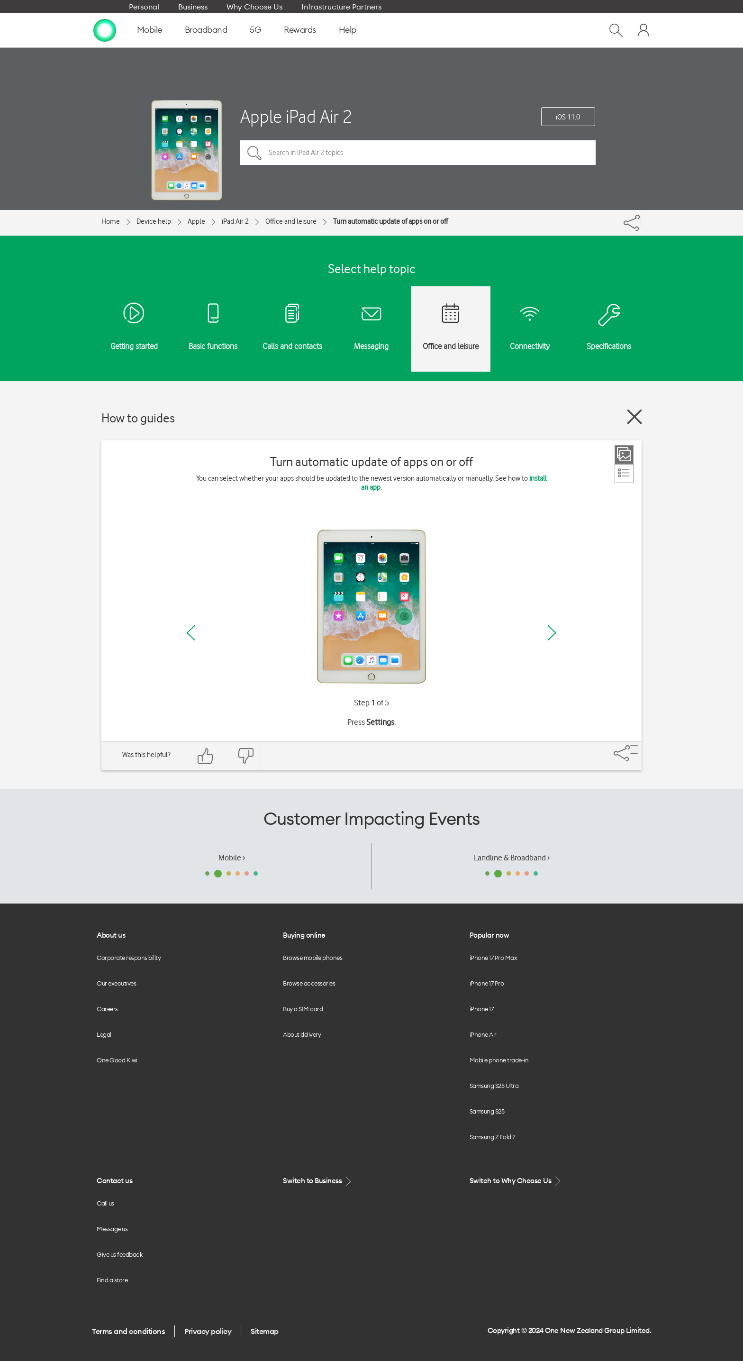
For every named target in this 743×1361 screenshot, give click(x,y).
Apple (196, 221)
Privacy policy (207, 1331)
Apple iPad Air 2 (296, 116)
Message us (112, 1229)
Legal (104, 1034)
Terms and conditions (128, 1331)
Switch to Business (318, 1181)
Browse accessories (309, 983)
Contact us (114, 1180)
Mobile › (231, 857)
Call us (105, 1203)
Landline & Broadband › (512, 857)
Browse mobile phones (312, 957)
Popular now (489, 935)
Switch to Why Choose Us (516, 1181)
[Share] (641, 220)
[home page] (105, 30)
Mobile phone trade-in (499, 1060)
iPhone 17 (482, 1009)
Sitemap (265, 1331)
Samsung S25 (487, 1111)
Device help (153, 221)
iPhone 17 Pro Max (493, 957)
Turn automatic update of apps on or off (390, 221)
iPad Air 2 (235, 221)
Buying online (304, 935)
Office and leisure (291, 221)
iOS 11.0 (568, 117)
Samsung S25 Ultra (494, 1085)
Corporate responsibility (129, 957)
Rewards (300, 29)
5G (255, 29)
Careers (107, 1009)
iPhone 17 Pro (487, 983)
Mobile (149, 29)
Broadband (206, 29)
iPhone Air (483, 1034)
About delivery (302, 1034)
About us (111, 935)
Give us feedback (120, 1254)
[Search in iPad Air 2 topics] (418, 152)
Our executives (116, 983)
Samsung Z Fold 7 (492, 1137)
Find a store (112, 1280)
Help (347, 29)
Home (110, 221)
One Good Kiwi (117, 1060)
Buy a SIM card (303, 1009)
